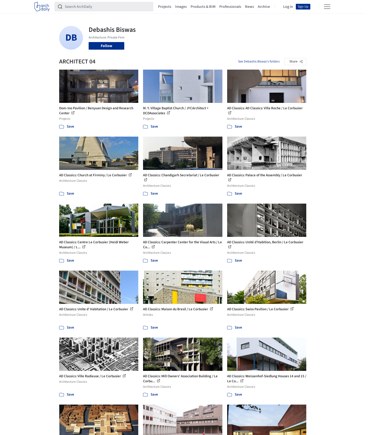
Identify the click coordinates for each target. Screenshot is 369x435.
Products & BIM (203, 6)
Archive (264, 6)
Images (181, 6)
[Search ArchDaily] (107, 7)
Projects (164, 6)
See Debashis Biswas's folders (259, 61)
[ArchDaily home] (42, 6)
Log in (288, 6)
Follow (106, 45)
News (249, 6)
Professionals (230, 6)
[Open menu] (327, 6)
